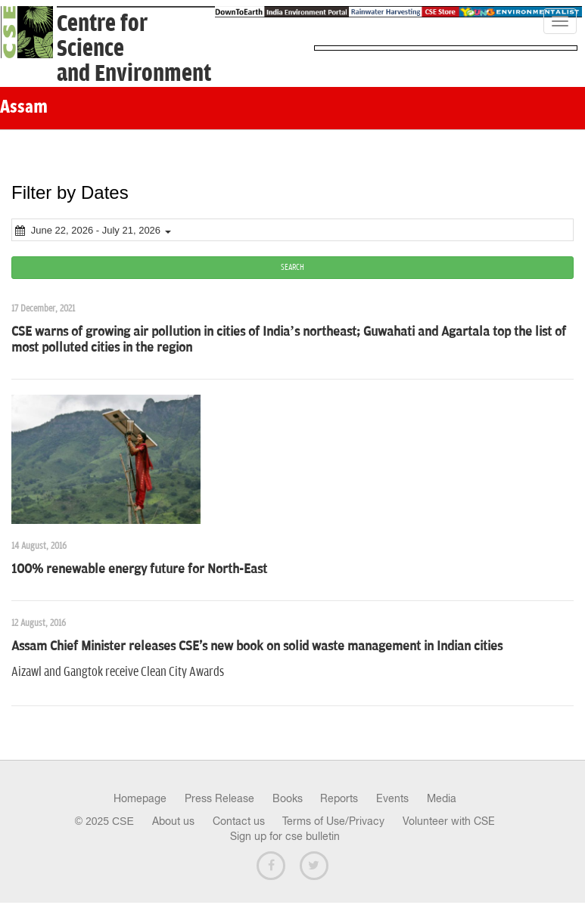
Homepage (140, 798)
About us (173, 821)
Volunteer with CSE (449, 821)
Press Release (219, 798)
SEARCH (292, 267)
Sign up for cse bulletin (285, 836)
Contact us (239, 821)
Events (392, 798)
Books (287, 798)
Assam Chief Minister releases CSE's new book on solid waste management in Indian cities (257, 646)
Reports (339, 798)
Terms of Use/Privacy (333, 821)
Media (441, 798)
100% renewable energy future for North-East (139, 569)
